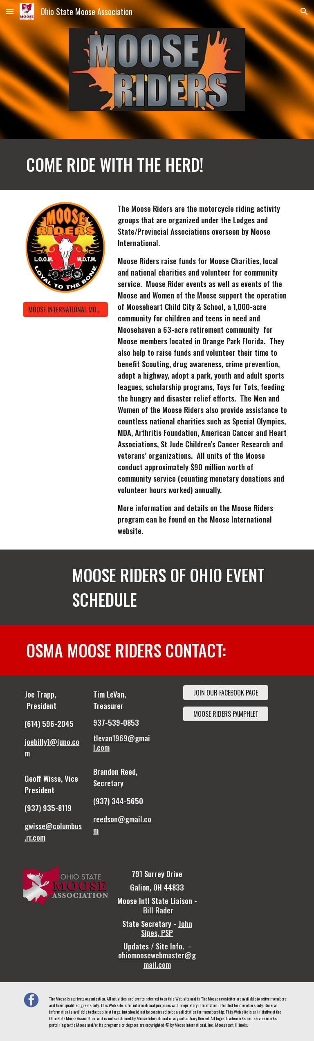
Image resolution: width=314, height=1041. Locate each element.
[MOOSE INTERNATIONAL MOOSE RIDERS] (65, 309)
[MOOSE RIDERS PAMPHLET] (225, 713)
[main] (134, 164)
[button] (10, 11)
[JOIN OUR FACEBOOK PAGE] (225, 692)
